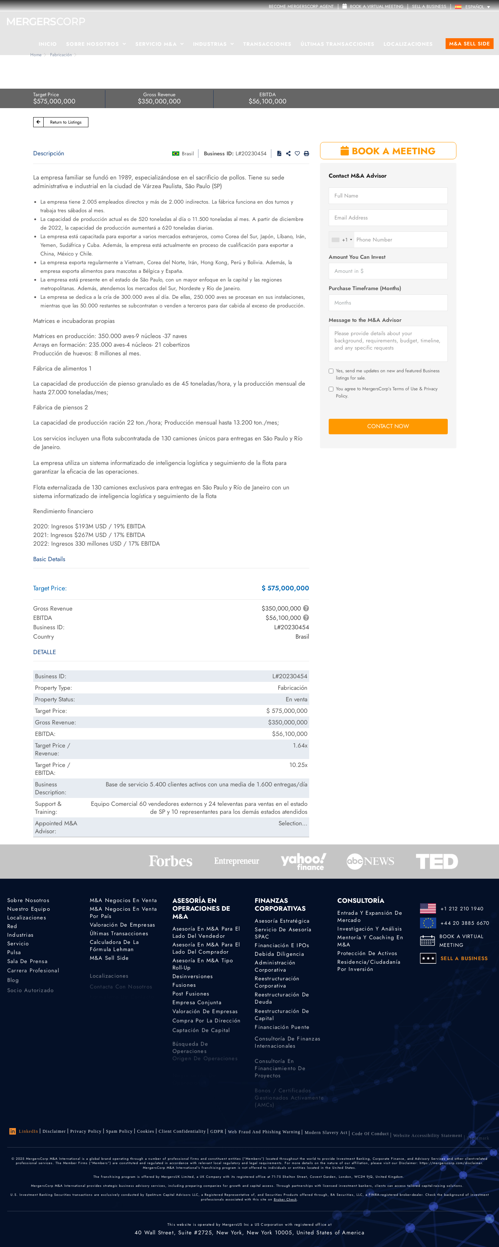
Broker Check (285, 1199)
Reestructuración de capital (282, 1022)
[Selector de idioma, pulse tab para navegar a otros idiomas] (474, 7)
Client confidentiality (182, 1132)
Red (12, 926)
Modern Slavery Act (326, 1138)
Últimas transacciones (338, 44)
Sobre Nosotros (96, 44)
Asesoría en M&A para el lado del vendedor (206, 932)
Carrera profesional (33, 975)
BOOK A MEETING (388, 151)
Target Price (46, 94)
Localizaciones (408, 44)
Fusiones (184, 985)
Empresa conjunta (197, 1004)
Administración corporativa (275, 967)
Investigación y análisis (369, 928)
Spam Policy (119, 1131)
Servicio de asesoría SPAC (283, 933)
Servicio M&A (159, 44)
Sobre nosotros (28, 900)
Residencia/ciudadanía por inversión (368, 966)
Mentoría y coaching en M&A (370, 941)
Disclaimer (54, 1131)
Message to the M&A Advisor (365, 320)
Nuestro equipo (28, 909)
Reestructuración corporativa (277, 984)
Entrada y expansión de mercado (369, 916)
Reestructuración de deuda (282, 1002)
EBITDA (267, 94)
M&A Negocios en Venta (123, 900)
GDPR (217, 1133)
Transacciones (267, 44)
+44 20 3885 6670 (465, 923)
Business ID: (219, 153)
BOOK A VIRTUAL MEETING (461, 941)
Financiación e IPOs (282, 945)
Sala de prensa (27, 964)
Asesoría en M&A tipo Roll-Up (202, 964)
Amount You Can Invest (357, 257)
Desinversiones (192, 976)
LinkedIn (23, 1131)
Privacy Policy (86, 1131)
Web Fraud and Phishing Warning (264, 1136)
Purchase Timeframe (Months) (365, 288)
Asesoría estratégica (282, 920)
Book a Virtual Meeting (372, 6)
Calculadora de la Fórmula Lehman (114, 947)
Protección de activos (367, 953)
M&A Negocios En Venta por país (123, 912)
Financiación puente (282, 1032)
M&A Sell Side (469, 43)
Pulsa (14, 954)
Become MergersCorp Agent (301, 6)
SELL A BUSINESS (429, 6)
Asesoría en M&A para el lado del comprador (206, 948)
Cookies (145, 1131)
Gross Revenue (159, 94)
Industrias (213, 44)
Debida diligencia (279, 954)
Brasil (188, 153)
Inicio (48, 44)
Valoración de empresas (122, 924)
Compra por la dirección (206, 1025)
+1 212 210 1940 (462, 908)
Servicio (18, 944)
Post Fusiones (191, 994)
